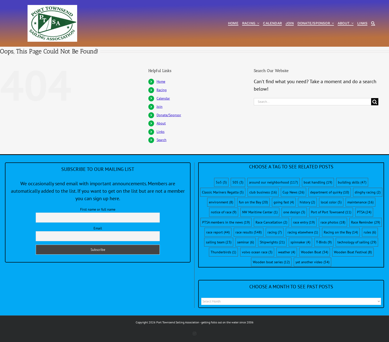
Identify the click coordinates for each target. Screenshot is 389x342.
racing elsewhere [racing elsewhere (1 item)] (303, 232)
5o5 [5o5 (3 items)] (221, 182)
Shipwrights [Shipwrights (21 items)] (272, 242)
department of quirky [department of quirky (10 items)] (329, 192)
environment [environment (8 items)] (221, 202)
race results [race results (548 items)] (248, 232)
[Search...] (312, 101)
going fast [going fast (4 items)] (284, 202)
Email (98, 228)
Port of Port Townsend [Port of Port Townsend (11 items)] (331, 212)
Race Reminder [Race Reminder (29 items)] (365, 222)
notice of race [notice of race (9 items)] (223, 212)
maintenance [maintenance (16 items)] (360, 202)
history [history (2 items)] (307, 202)
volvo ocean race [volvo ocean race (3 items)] (257, 252)
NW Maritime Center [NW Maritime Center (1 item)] (260, 212)
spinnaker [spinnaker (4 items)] (300, 242)
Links (160, 131)
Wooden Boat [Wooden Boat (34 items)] (314, 252)
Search (161, 140)
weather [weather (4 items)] (286, 252)
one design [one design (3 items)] (294, 212)
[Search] (373, 23)
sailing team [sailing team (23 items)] (218, 242)
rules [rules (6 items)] (370, 232)
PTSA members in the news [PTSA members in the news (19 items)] (226, 222)
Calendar (163, 98)
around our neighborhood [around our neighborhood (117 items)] (273, 182)
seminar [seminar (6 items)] (245, 242)
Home (161, 81)
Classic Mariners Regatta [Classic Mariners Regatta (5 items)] (223, 192)
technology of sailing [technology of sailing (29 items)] (356, 242)
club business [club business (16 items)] (263, 192)
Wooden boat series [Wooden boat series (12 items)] (271, 262)
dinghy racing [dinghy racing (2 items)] (368, 192)
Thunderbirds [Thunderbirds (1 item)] (223, 252)
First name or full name (97, 209)
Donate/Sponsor (169, 115)
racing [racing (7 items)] (274, 232)
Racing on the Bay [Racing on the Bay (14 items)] (341, 232)
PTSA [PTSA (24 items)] (364, 212)
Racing (162, 90)
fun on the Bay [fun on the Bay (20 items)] (253, 202)
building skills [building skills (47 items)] (352, 182)
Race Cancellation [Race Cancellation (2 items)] (271, 222)
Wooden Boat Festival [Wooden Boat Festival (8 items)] (353, 252)
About (161, 123)
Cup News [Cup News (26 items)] (293, 192)
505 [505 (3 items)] (237, 182)
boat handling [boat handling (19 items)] (318, 182)
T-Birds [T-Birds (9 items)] (324, 242)
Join (159, 106)
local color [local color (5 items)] (331, 202)
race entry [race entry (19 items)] (304, 222)
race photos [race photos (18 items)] (333, 222)
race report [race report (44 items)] (218, 232)
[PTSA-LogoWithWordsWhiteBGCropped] (52, 7)
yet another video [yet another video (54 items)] (312, 262)
